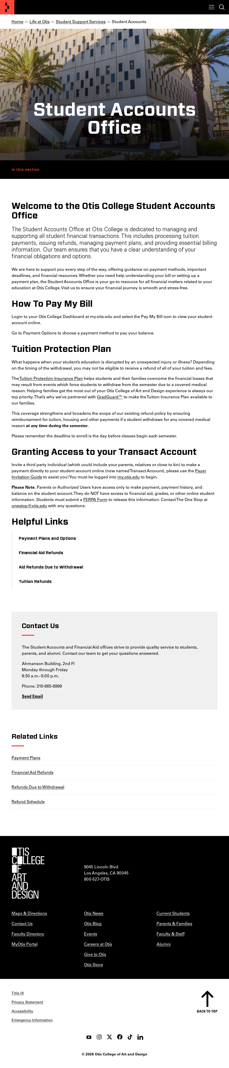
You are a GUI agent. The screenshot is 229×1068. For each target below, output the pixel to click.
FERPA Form (95, 499)
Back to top (207, 1011)
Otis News (93, 913)
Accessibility (22, 1011)
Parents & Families (174, 923)
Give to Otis (95, 954)
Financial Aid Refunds (41, 553)
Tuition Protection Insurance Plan (51, 378)
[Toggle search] (222, 7)
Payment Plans (26, 757)
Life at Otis (40, 21)
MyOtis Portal (25, 944)
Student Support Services (81, 21)
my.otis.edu (128, 476)
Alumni (164, 944)
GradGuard (107, 396)
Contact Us (22, 923)
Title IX (18, 993)
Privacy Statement (27, 1002)
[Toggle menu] (211, 7)
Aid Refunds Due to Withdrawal (51, 567)
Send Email (32, 696)
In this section (26, 169)
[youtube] (89, 1037)
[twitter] (109, 1037)
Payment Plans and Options (47, 538)
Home (17, 21)
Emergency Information (32, 1020)
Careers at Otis (98, 944)
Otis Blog (93, 923)
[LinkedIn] (140, 1037)
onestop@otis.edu (29, 505)
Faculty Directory (28, 933)
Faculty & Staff (171, 933)
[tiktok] (130, 1037)
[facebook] (120, 1037)
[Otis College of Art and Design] (7, 7)
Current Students (173, 913)
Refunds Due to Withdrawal (38, 787)
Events (90, 933)
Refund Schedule (28, 801)
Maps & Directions (29, 913)
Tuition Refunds (35, 582)
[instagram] (99, 1037)
